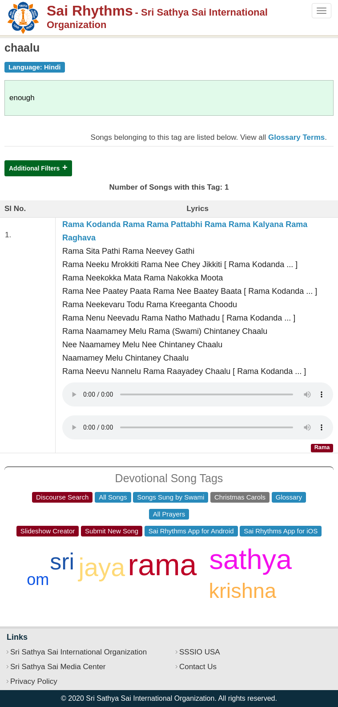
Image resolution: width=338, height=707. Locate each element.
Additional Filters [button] (34, 168)
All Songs (113, 497)
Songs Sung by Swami (170, 497)
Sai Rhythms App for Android (191, 531)
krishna (243, 590)
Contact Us (198, 666)
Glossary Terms (296, 137)
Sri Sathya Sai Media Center (58, 666)
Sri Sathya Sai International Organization (78, 652)
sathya (250, 559)
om (38, 579)
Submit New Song (111, 531)
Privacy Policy (33, 681)
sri (62, 561)
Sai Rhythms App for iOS (281, 531)
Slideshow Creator (47, 531)
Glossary (289, 497)
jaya (102, 567)
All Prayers (169, 514)
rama (162, 564)
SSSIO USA (199, 652)
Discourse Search (62, 497)
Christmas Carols (240, 497)
